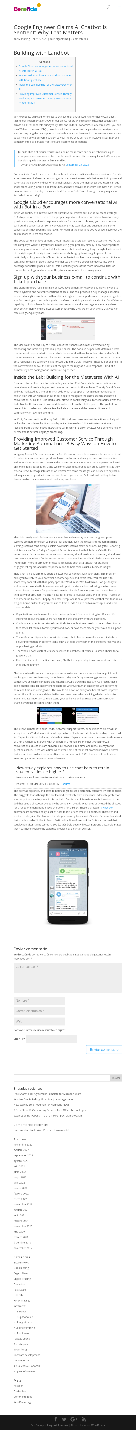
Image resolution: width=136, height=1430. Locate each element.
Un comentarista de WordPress (32, 1130)
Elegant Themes (57, 1425)
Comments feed (23, 1396)
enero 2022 (20, 1199)
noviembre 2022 (23, 1144)
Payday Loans (22, 1338)
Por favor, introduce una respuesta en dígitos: (40, 1030)
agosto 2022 (21, 1160)
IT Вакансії (20, 1311)
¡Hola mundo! (61, 1130)
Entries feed (20, 1391)
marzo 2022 (20, 1188)
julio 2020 (19, 1231)
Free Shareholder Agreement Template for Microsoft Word (47, 1093)
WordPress (98, 1425)
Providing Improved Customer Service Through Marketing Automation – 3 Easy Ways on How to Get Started (45, 98)
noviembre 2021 (23, 1204)
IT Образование (23, 1317)
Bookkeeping (21, 1267)
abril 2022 (19, 1182)
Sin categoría (21, 1344)
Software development (27, 1355)
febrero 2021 (21, 1220)
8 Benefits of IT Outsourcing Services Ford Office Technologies (50, 1110)
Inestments (20, 1306)
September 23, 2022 (77, 164)
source (66, 784)
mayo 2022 (20, 1177)
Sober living (20, 1349)
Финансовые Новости (27, 1366)
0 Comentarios (79, 38)
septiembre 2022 (23, 1155)
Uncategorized (22, 1360)
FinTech (18, 1295)
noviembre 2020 (23, 1226)
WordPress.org (22, 1402)
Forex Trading (22, 1300)
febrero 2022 (21, 1193)
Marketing (24, 38)
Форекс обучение (24, 1371)
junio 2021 (20, 1215)
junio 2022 (20, 1171)
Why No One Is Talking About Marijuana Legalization (44, 1099)
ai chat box (107, 807)
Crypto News (21, 1273)
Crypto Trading (22, 1278)
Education (19, 1284)
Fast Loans (20, 1289)
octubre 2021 (21, 1209)
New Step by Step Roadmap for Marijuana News (41, 1104)
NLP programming (24, 1327)
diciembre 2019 (22, 1242)
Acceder (18, 1385)
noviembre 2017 (23, 1248)
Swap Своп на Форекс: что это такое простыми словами (48, 1115)
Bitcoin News (21, 1262)
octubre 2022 (21, 1150)
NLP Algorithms (59, 38)
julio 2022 (19, 1166)
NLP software (22, 1333)
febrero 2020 (21, 1237)
